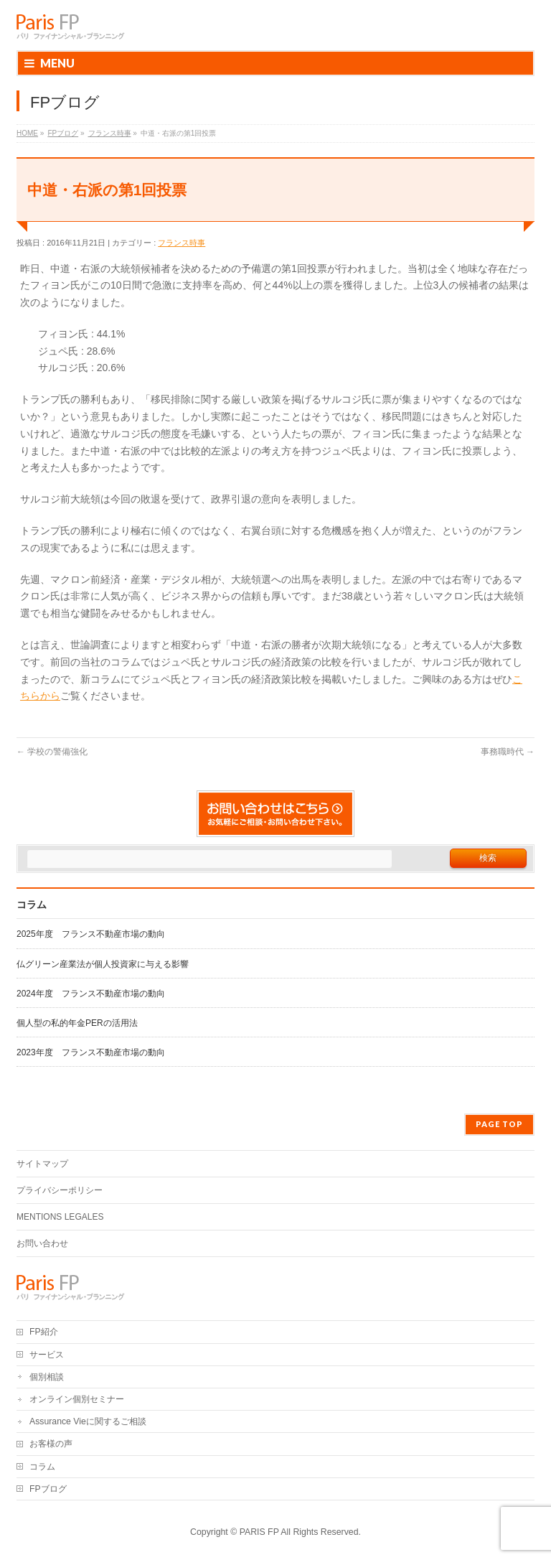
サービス (46, 1355)
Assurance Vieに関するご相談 (87, 1421)
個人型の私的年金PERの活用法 (77, 1023)
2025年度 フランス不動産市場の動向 (91, 934)
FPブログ (48, 1489)
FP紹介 (43, 1332)
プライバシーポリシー (60, 1190)
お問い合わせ (42, 1243)
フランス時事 (181, 242)
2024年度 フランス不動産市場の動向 (91, 994)
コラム (42, 1467)
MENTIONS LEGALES (60, 1217)
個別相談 (46, 1377)
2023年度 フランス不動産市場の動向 (91, 1052)
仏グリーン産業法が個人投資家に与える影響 (103, 964)
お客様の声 (50, 1444)
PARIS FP (259, 1532)
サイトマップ (42, 1164)
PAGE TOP (499, 1124)
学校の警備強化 (52, 752)
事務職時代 (507, 752)
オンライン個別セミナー (76, 1399)
